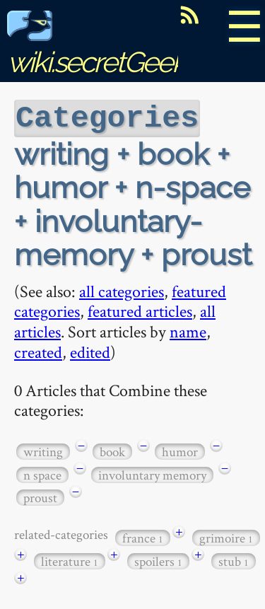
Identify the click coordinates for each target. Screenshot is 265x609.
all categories (121, 290)
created (38, 350)
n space (42, 473)
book (112, 450)
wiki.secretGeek (96, 46)
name (188, 330)
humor (180, 450)
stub (233, 560)
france (142, 536)
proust (40, 496)
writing (43, 450)
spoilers (158, 560)
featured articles (140, 309)
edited (90, 350)
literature (69, 560)
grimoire (226, 536)
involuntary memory (152, 473)
